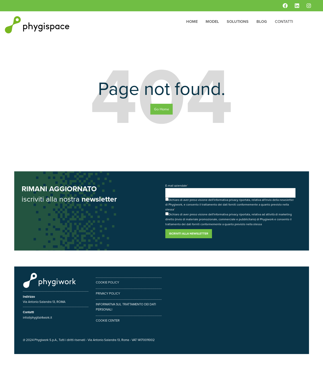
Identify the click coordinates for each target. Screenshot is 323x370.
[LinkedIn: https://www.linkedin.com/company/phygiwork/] (297, 5)
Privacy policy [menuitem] (108, 293)
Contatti (284, 21)
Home (192, 21)
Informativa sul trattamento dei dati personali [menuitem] (126, 307)
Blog (261, 21)
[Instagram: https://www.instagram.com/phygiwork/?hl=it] (308, 5)
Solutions (238, 21)
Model (212, 21)
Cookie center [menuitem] (108, 320)
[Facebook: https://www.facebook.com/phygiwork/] (285, 5)
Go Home (161, 109)
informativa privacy (226, 200)
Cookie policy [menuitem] (107, 282)
